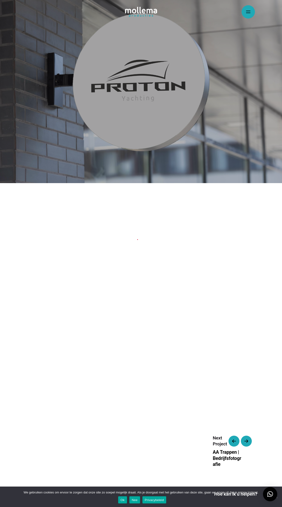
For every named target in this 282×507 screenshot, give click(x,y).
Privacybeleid (154, 500)
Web (131, 239)
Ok (123, 500)
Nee (135, 500)
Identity (118, 239)
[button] (270, 494)
